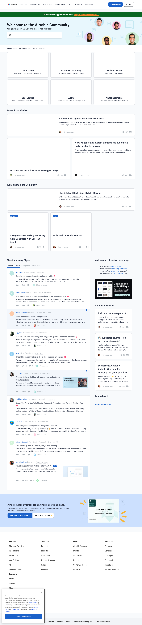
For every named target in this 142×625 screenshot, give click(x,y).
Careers (12, 583)
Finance (44, 569)
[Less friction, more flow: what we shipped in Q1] (38, 159)
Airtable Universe (111, 569)
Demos (76, 560)
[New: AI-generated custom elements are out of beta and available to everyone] (103, 159)
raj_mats (19, 333)
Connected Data (15, 569)
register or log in (115, 266)
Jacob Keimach (21, 313)
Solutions (45, 541)
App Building (14, 560)
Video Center (78, 555)
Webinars (77, 569)
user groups (115, 271)
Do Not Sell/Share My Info (83, 621)
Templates (109, 565)
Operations (45, 555)
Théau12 (19, 422)
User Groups (47, 4)
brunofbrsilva (21, 292)
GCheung (19, 373)
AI (10, 565)
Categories (25, 265)
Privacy (60, 621)
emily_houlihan (21, 462)
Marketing (45, 551)
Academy (78, 4)
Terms (68, 621)
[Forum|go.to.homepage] (17, 4)
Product (44, 546)
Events (70, 4)
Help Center (88, 4)
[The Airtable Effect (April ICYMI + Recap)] (71, 199)
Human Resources (48, 560)
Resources (109, 541)
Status (12, 592)
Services (108, 551)
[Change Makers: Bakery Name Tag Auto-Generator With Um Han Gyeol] (28, 231)
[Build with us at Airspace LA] (71, 231)
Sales (43, 565)
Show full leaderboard (104, 404)
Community (109, 560)
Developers (109, 555)
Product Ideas (60, 4)
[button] (115, 4)
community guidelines (119, 269)
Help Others (36, 265)
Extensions (13, 555)
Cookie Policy (32, 615)
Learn (75, 541)
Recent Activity (13, 265)
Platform (12, 541)
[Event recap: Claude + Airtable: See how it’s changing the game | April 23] (113, 375)
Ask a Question (118, 273)
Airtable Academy (80, 546)
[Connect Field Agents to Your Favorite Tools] (71, 125)
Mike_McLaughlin (22, 442)
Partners (108, 546)
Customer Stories (80, 565)
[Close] (41, 605)
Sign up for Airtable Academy (19, 515)
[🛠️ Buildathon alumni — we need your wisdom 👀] (113, 346)
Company (13, 574)
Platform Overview (16, 546)
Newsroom (13, 597)
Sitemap (51, 621)
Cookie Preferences (103, 621)
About (11, 578)
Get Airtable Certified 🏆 (43, 515)
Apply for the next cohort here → (86, 14)
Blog (11, 588)
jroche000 (19, 272)
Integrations (14, 551)
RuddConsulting (22, 399)
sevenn (18, 353)
